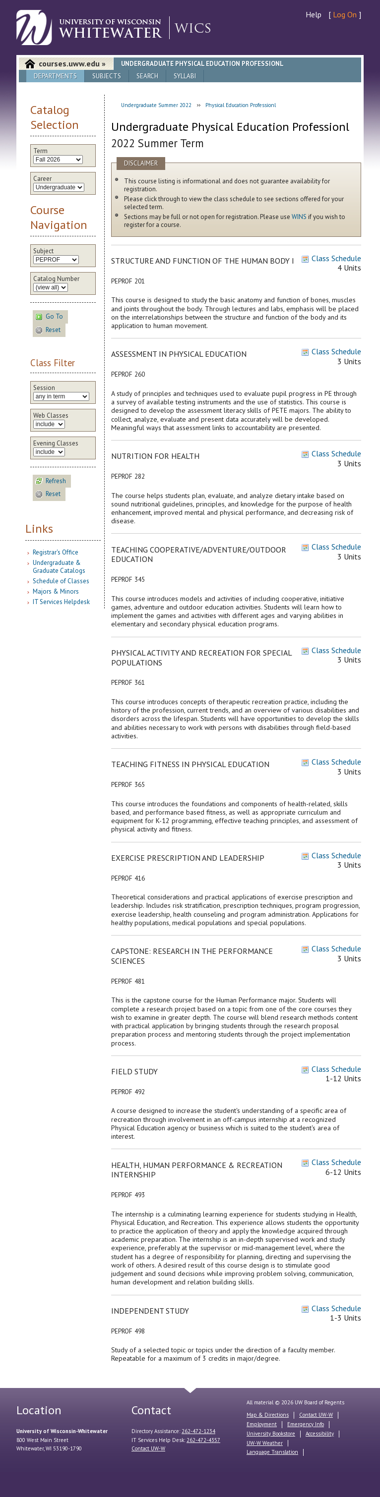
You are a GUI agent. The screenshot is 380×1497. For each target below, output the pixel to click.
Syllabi (185, 76)
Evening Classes (55, 443)
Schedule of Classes (61, 581)
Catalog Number (56, 279)
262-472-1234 (198, 1431)
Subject (43, 251)
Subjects (106, 76)
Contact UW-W (148, 1448)
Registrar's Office (55, 552)
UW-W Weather (265, 1443)
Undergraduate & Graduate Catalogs (59, 566)
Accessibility (320, 1433)
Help (313, 14)
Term (40, 151)
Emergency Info (305, 1424)
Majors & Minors (56, 591)
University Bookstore (271, 1433)
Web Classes (50, 416)
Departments (55, 76)
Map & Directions (268, 1414)
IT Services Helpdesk (61, 602)
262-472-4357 (203, 1440)
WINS (299, 217)
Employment (262, 1424)
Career (42, 179)
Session (44, 388)
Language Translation (272, 1451)
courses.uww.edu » (72, 63)
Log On (345, 14)
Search (147, 76)
